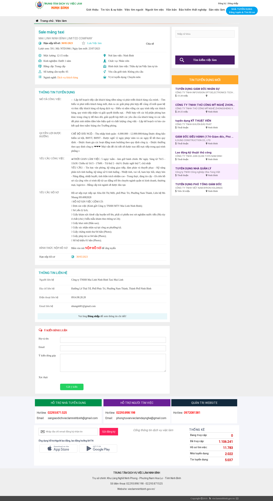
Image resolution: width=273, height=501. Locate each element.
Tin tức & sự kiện (111, 9)
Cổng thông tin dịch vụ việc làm (153, 430)
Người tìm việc (154, 9)
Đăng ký (222, 3)
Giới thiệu (92, 9)
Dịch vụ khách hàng (67, 77)
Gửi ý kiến (72, 386)
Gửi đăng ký (108, 431)
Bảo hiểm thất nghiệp (193, 9)
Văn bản (171, 9)
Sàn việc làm (217, 9)
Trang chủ (44, 20)
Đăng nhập (233, 3)
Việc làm (61, 20)
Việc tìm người (134, 9)
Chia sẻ (150, 43)
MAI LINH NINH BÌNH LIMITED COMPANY (65, 38)
